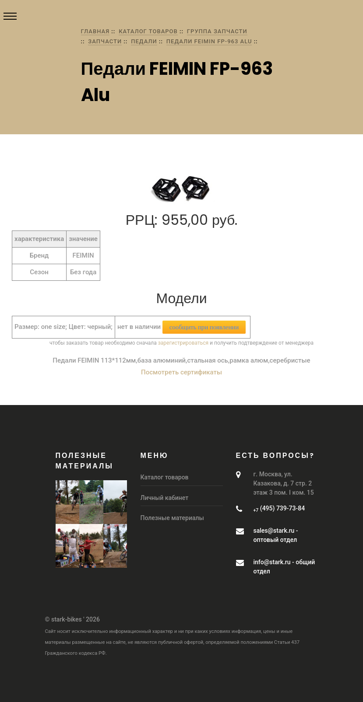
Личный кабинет (165, 497)
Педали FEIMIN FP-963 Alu (209, 41)
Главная (95, 31)
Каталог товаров (148, 31)
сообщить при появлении (204, 327)
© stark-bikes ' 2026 (72, 619)
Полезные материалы (172, 517)
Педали (144, 41)
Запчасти (105, 41)
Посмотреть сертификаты (181, 372)
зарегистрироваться (183, 343)
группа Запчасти (217, 31)
